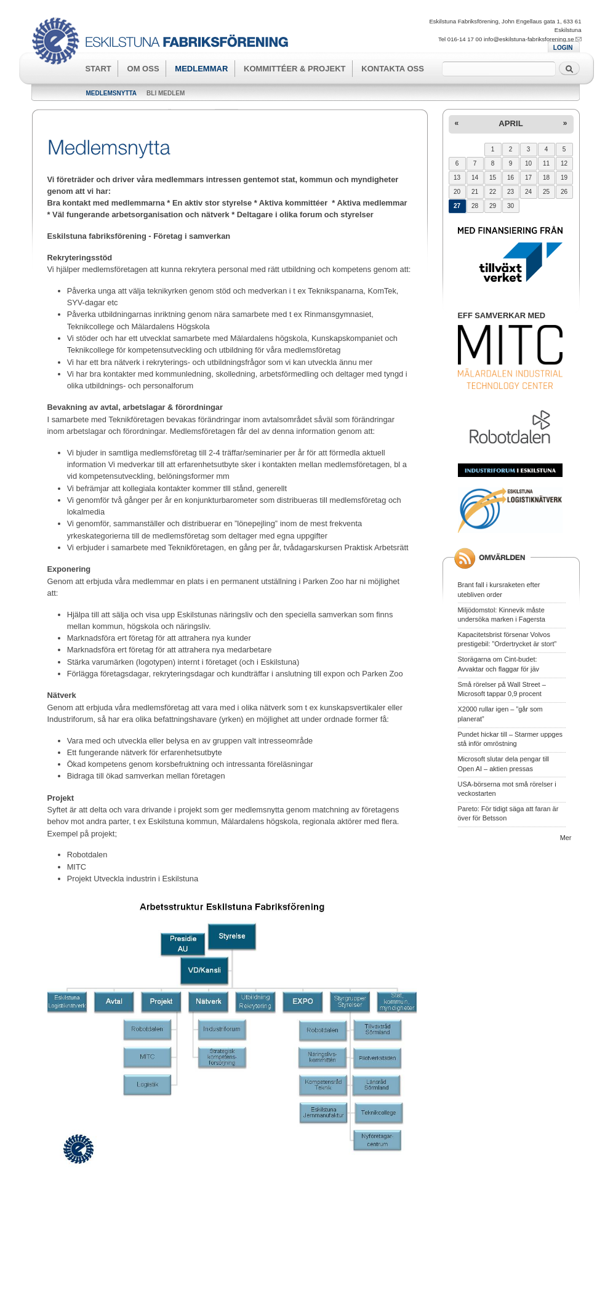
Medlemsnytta (111, 93)
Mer (566, 837)
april (511, 123)
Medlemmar (201, 68)
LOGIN (563, 47)
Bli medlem (165, 93)
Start (98, 68)
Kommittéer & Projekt (294, 68)
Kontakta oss (392, 68)
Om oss (143, 68)
